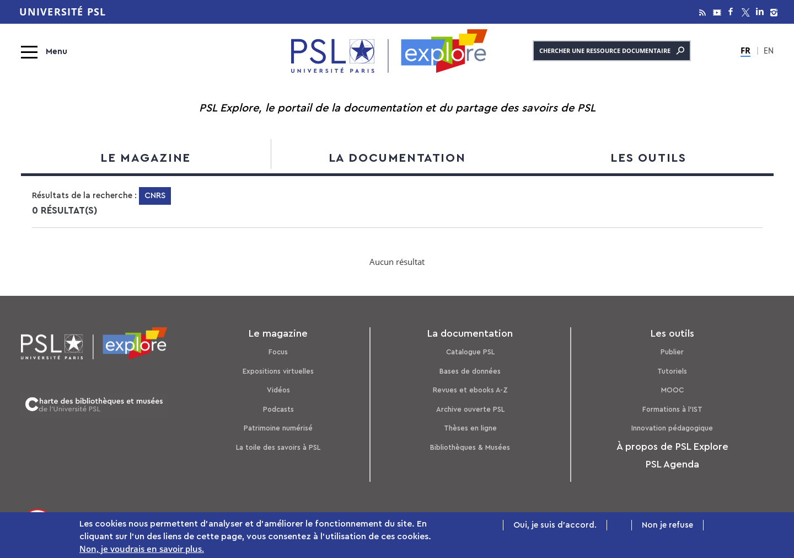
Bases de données (470, 371)
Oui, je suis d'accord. (555, 525)
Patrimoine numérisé (278, 428)
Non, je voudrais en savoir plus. (141, 549)
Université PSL (62, 12)
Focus (278, 351)
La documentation (397, 158)
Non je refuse (667, 525)
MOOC (672, 390)
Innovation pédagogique (672, 428)
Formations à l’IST (672, 409)
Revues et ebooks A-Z (470, 390)
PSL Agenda (672, 464)
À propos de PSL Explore (672, 446)
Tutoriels (672, 371)
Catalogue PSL (470, 351)
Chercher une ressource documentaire (611, 51)
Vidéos (278, 390)
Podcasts (278, 409)
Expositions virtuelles (278, 371)
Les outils (648, 158)
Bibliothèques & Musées (470, 447)
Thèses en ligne (470, 428)
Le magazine (145, 158)
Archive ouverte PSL (470, 409)
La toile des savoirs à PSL (278, 447)
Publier (672, 351)
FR (745, 50)
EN (769, 52)
